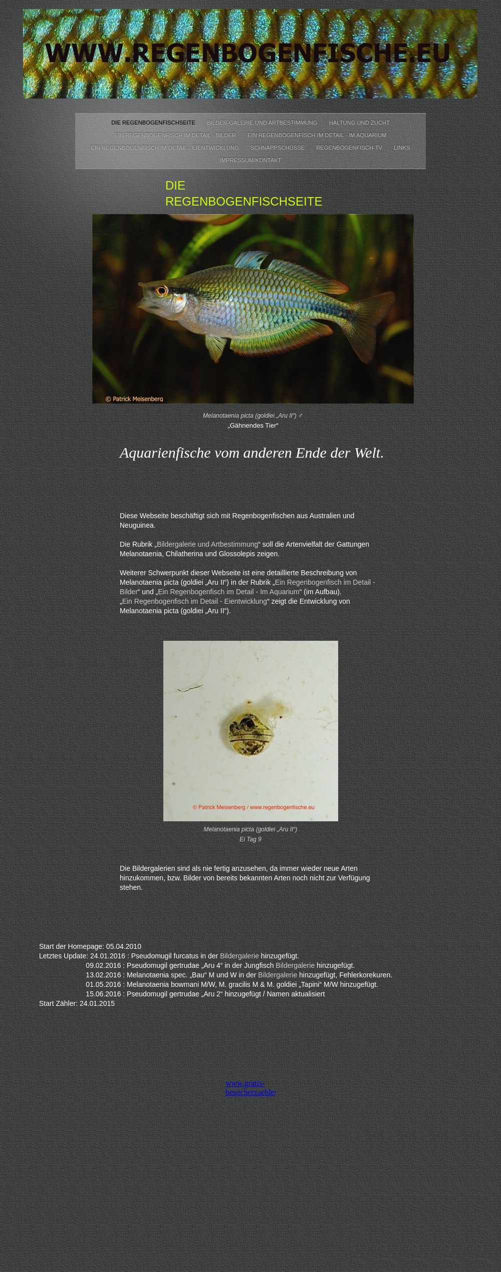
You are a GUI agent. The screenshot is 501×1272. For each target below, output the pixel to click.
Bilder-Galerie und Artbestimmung (263, 123)
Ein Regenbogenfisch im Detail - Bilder (176, 135)
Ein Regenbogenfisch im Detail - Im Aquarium (316, 135)
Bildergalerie (239, 956)
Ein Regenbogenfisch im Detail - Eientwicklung (165, 148)
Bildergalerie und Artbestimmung (207, 544)
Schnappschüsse (278, 148)
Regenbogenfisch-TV (350, 148)
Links (402, 148)
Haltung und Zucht (359, 123)
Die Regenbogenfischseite (154, 123)
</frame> (250, 1098)
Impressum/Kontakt (251, 160)
